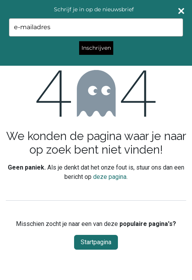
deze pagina (109, 176)
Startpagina (96, 242)
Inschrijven (96, 47)
